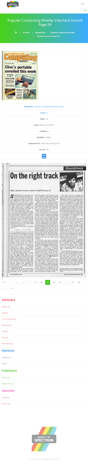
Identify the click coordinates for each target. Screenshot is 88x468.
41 (60, 282)
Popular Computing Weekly (63, 32)
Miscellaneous (8, 343)
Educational (6, 325)
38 (42, 282)
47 (72, 282)
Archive (26, 32)
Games (5, 313)
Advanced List (8, 383)
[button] (85, 10)
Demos (5, 337)
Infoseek (5, 397)
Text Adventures (9, 319)
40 (54, 282)
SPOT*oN (6, 403)
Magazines (40, 32)
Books (4, 363)
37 (35, 282)
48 (79, 282)
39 (48, 282)
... (29, 282)
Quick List (6, 306)
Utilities (5, 331)
